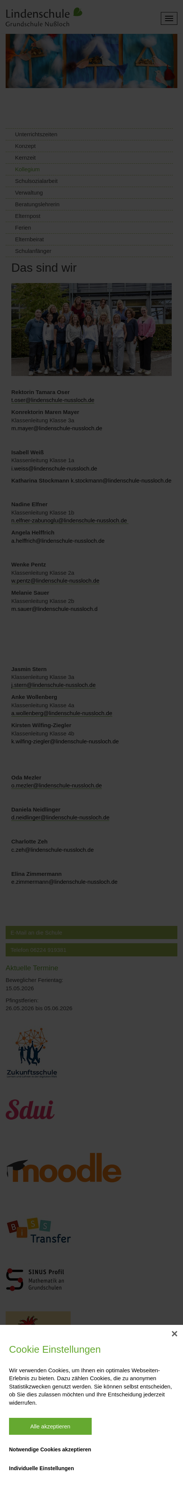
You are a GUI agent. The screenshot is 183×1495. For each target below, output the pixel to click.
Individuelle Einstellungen (41, 1468)
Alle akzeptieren (50, 1426)
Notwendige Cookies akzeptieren (50, 1449)
